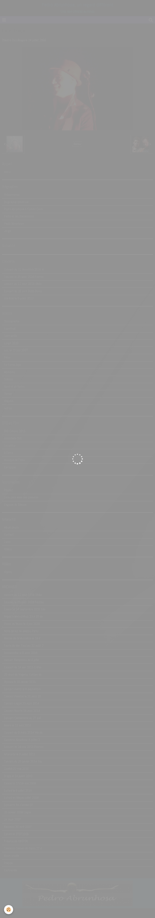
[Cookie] (8, 909)
